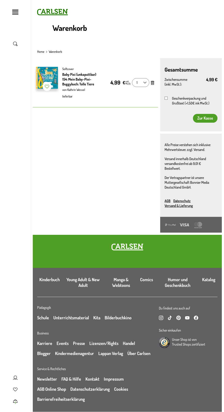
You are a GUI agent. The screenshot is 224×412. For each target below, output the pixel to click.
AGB (167, 201)
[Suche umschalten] (15, 43)
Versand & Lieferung (179, 205)
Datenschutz (182, 201)
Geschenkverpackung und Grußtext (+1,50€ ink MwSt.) (190, 100)
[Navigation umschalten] (15, 12)
